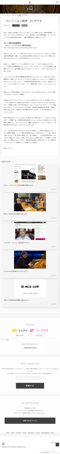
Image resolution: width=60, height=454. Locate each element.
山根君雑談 (16, 25)
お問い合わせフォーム (30, 423)
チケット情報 (5, 343)
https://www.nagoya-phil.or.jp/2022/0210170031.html (20, 47)
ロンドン (24, 25)
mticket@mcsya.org (30, 351)
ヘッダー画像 (19, 53)
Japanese (45, 453)
